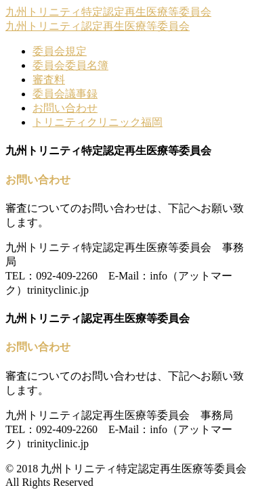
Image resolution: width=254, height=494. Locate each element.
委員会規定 (60, 51)
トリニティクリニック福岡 (98, 122)
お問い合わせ (65, 108)
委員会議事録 (65, 93)
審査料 (49, 79)
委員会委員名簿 (70, 65)
